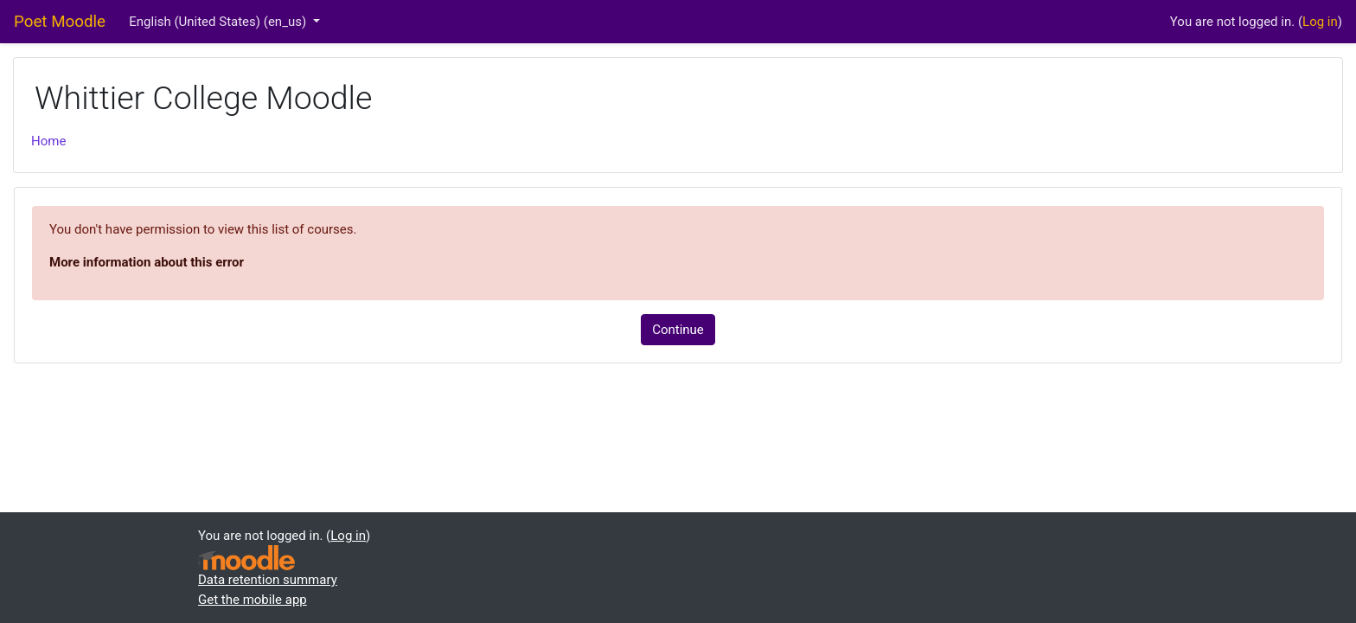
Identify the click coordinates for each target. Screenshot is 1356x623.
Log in (1320, 21)
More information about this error (146, 262)
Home (48, 141)
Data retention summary (267, 580)
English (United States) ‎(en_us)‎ (219, 21)
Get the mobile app (252, 599)
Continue (678, 329)
